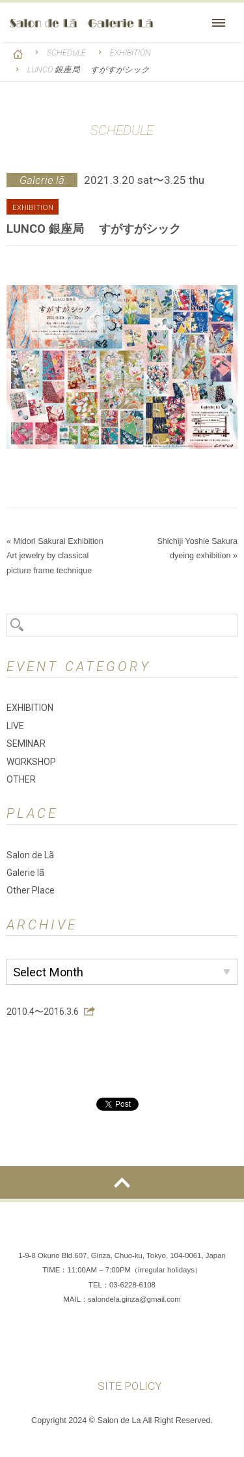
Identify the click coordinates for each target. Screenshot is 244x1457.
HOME (18, 54)
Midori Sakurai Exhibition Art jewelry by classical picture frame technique (59, 556)
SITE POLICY (130, 1385)
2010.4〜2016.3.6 (43, 1011)
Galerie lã (25, 872)
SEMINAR (26, 743)
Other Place (31, 890)
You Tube (161, 1346)
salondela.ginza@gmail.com (134, 1299)
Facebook (83, 1346)
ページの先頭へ (122, 1182)
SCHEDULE (66, 52)
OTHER (21, 779)
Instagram (122, 1346)
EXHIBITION (130, 52)
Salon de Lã (81, 23)
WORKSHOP (31, 762)
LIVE (15, 726)
